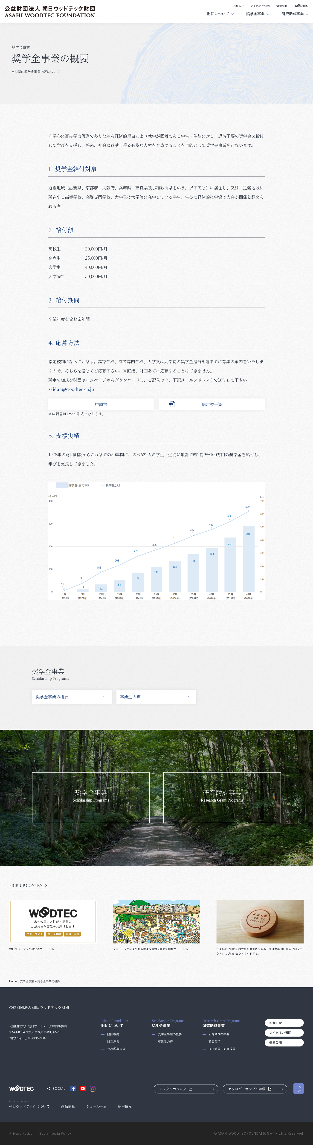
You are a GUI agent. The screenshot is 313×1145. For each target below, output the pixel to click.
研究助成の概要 (219, 1034)
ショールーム (96, 1106)
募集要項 (214, 1041)
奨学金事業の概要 (52, 697)
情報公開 (281, 6)
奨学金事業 (255, 13)
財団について (218, 13)
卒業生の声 (130, 697)
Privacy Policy (20, 1133)
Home (13, 981)
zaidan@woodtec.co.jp (71, 389)
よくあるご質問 (260, 6)
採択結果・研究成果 (222, 1049)
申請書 (101, 404)
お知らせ (238, 6)
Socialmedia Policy (55, 1133)
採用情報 (125, 1106)
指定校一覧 (212, 404)
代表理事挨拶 (116, 1049)
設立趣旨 (113, 1041)
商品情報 (68, 1106)
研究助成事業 (293, 13)
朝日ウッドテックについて (29, 1106)
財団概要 (113, 1034)
